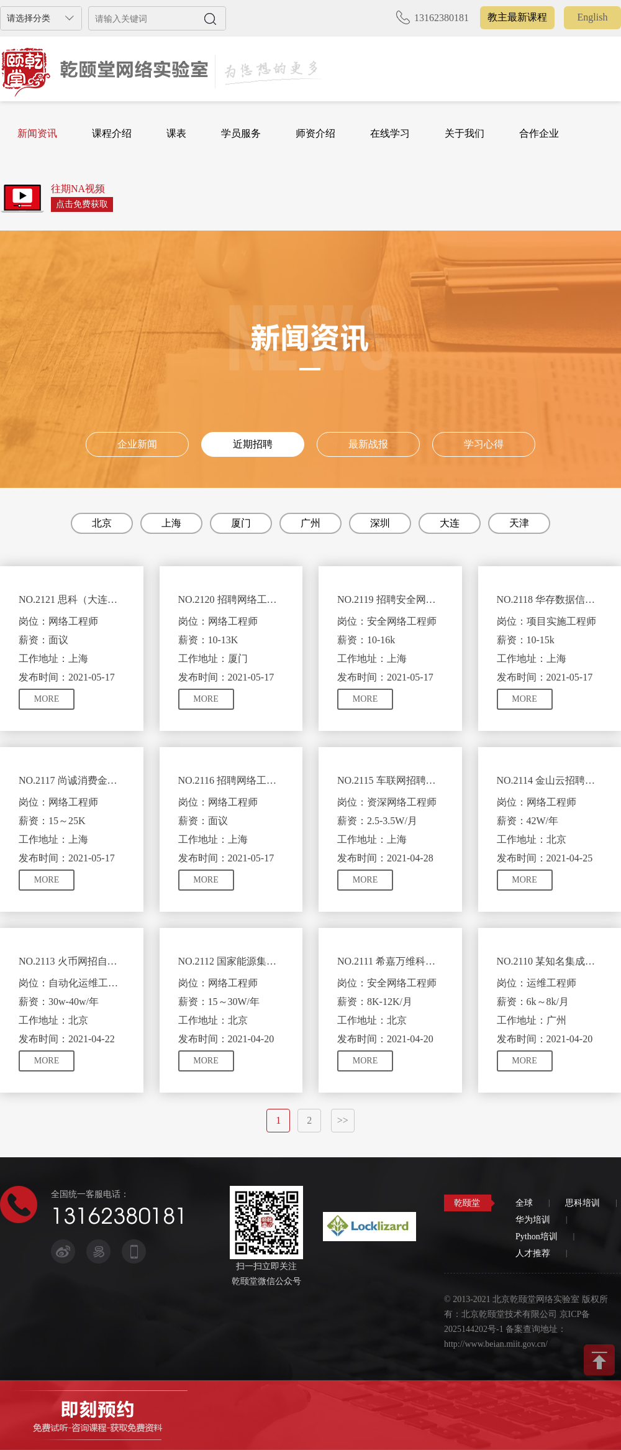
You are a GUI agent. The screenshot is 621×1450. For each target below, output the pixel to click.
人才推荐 (532, 1253)
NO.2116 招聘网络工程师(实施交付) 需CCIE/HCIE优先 (231, 780)
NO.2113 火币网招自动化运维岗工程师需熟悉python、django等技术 (72, 961)
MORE (46, 699)
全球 (524, 1203)
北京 (102, 523)
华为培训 (532, 1219)
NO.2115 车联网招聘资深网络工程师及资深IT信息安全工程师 (390, 780)
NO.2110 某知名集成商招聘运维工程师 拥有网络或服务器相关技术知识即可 (550, 961)
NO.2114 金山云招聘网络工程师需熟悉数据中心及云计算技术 (550, 780)
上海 (171, 523)
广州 (310, 523)
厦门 (241, 523)
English (593, 17)
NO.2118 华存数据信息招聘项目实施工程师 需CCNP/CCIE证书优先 (550, 599)
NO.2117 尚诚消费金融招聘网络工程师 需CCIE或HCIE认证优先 (72, 780)
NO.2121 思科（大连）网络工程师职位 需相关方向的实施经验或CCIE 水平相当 (72, 599)
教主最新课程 (517, 17)
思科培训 (582, 1203)
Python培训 (536, 1236)
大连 (450, 523)
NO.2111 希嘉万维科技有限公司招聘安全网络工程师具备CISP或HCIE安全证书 (390, 961)
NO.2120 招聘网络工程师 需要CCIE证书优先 (231, 599)
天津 (519, 523)
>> (342, 1120)
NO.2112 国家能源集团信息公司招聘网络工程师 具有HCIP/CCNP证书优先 (231, 961)
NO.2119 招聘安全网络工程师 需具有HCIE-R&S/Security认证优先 (390, 599)
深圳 (380, 523)
